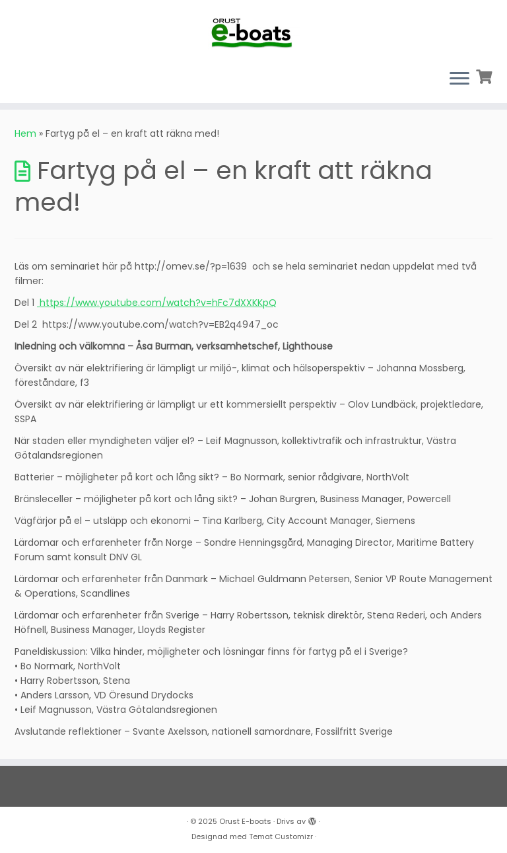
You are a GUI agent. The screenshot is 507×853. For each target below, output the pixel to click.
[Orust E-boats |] (253, 29)
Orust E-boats (245, 821)
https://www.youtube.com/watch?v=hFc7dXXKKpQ (157, 302)
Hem (25, 133)
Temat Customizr (281, 836)
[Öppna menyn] (459, 79)
